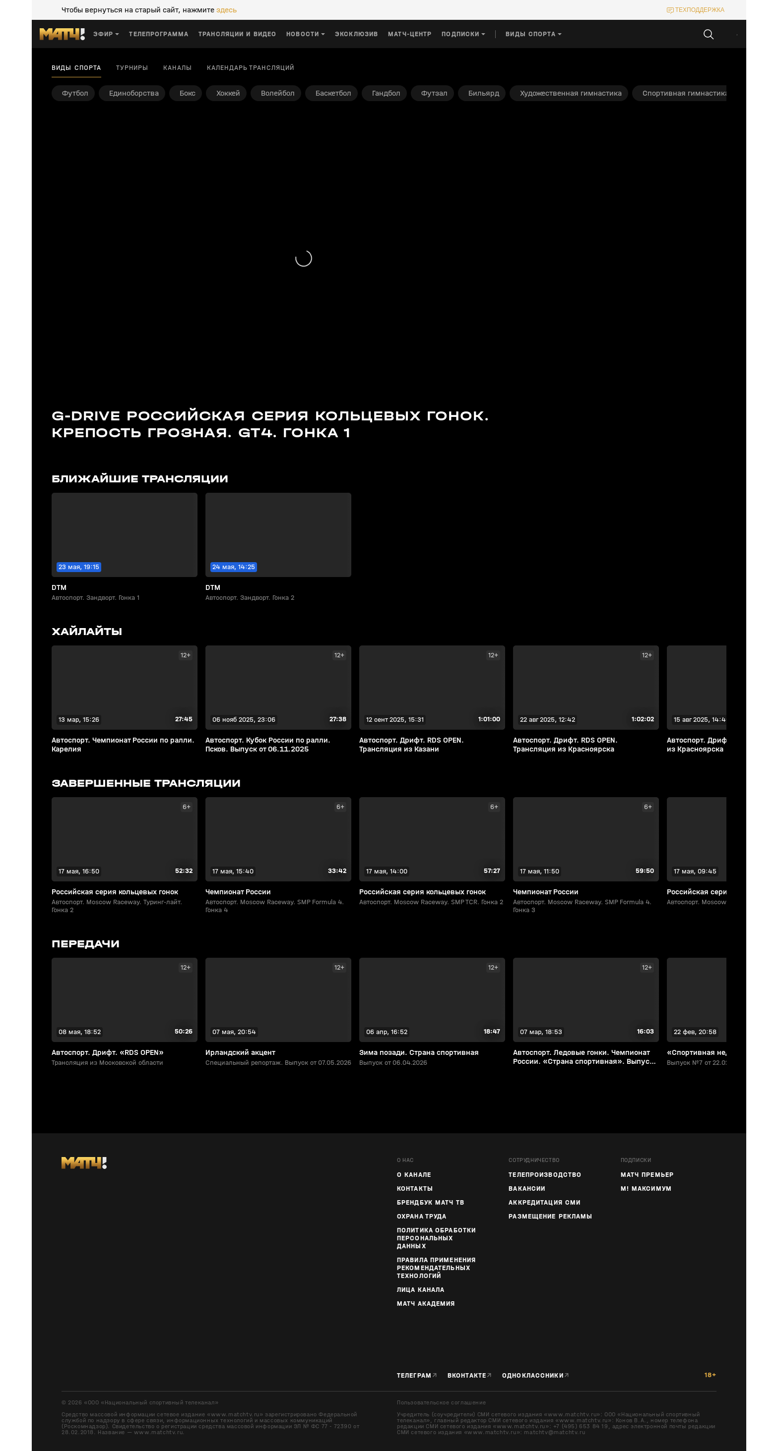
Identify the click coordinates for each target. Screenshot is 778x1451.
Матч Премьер (647, 1175)
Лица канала (421, 1290)
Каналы (177, 68)
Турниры (132, 68)
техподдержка (699, 9)
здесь (226, 10)
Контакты (415, 1189)
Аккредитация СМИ (545, 1203)
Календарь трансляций (250, 68)
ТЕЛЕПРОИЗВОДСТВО (545, 1175)
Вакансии (527, 1189)
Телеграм (414, 1376)
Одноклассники (533, 1376)
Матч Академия (426, 1304)
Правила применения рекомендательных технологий (436, 1268)
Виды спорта (76, 68)
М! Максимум (646, 1189)
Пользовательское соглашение (441, 1402)
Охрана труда (422, 1216)
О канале (414, 1175)
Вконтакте (467, 1376)
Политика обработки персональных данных (436, 1238)
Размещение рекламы (550, 1216)
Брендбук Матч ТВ (430, 1203)
